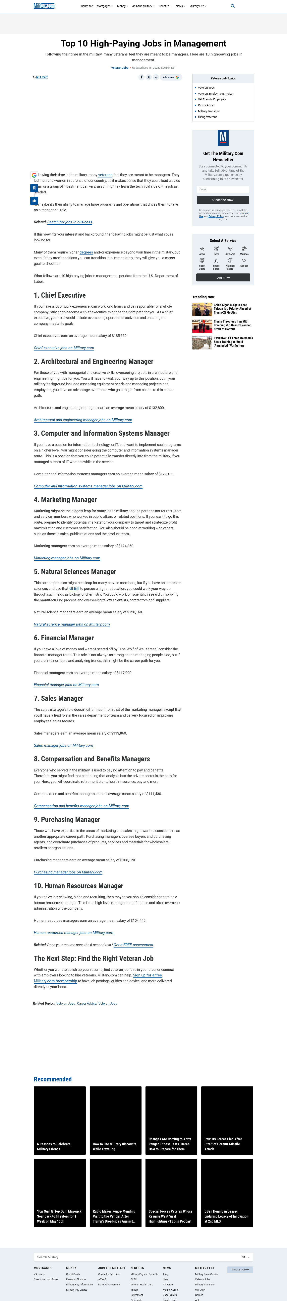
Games (199, 1294)
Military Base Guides (206, 1274)
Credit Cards (73, 1274)
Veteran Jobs (119, 67)
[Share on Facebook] (141, 77)
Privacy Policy (216, 216)
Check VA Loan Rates (46, 1279)
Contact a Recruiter (109, 1274)
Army (166, 1274)
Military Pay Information (79, 1284)
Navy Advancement (109, 1284)
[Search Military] (136, 1257)
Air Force (168, 1284)
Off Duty (200, 1289)
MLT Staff (42, 77)
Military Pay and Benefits (144, 1274)
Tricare (135, 1289)
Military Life (198, 6)
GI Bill (72, 582)
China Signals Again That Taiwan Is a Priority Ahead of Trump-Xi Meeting (232, 308)
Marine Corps (170, 1289)
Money (122, 6)
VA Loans (39, 1274)
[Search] (230, 6)
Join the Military (143, 6)
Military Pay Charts (76, 1289)
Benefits (165, 6)
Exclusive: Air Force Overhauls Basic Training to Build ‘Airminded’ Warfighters (233, 342)
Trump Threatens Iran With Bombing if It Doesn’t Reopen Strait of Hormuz (232, 325)
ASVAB (102, 1279)
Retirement (137, 1294)
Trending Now (203, 297)
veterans (104, 174)
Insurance (87, 6)
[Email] (156, 77)
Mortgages (105, 6)
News (181, 6)
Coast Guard (170, 1294)
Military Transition (205, 1284)
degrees (85, 251)
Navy (165, 1279)
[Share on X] (148, 77)
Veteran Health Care (142, 1284)
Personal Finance (76, 1279)
